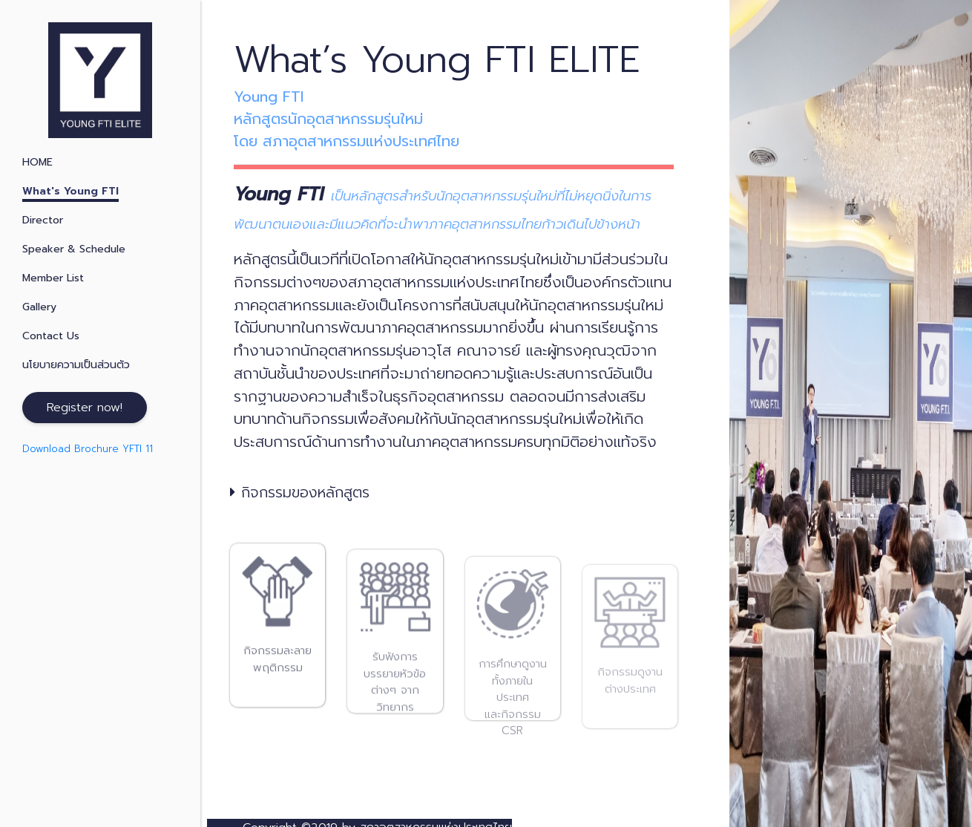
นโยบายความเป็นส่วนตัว (76, 365)
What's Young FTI (70, 191)
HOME (37, 162)
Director (42, 220)
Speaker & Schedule (73, 249)
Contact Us (50, 336)
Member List (53, 278)
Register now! (84, 407)
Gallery (39, 307)
